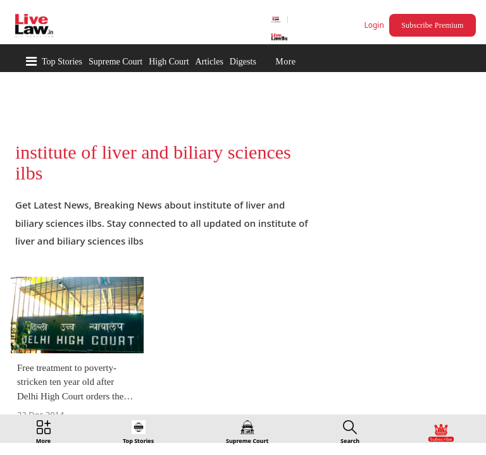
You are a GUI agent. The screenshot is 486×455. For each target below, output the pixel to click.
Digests (243, 61)
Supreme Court (115, 61)
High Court (169, 61)
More (285, 61)
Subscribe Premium (434, 25)
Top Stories (62, 61)
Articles (209, 61)
